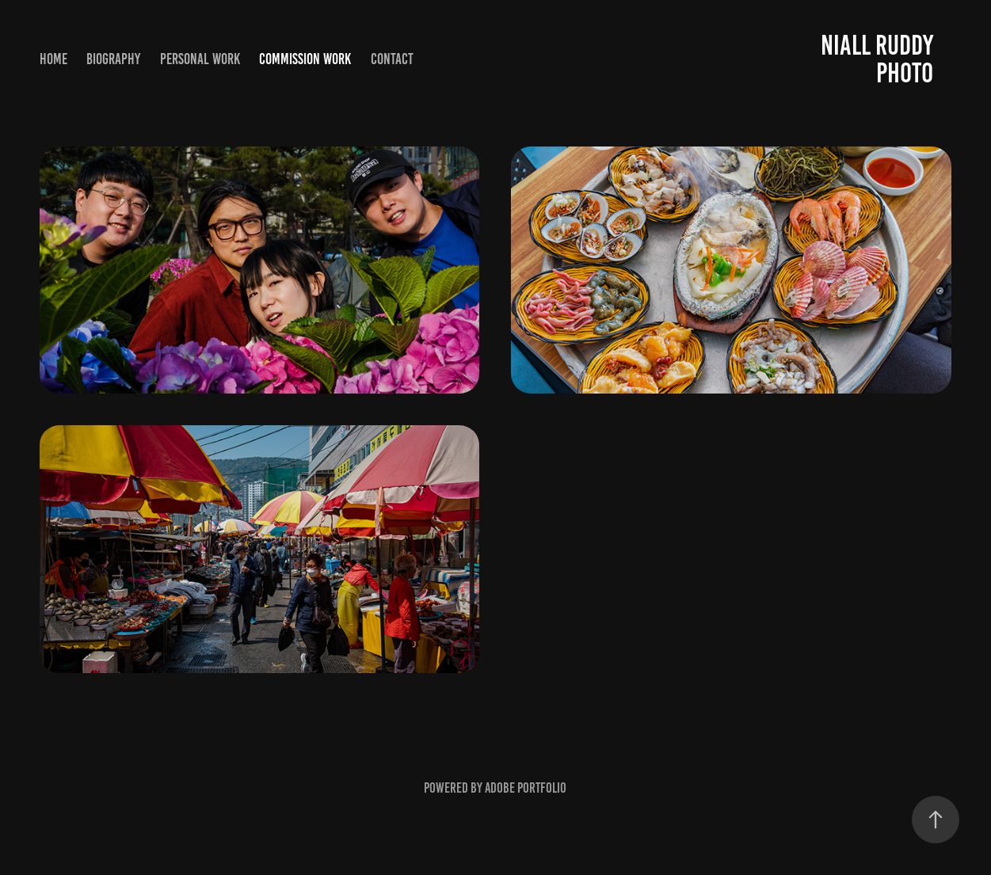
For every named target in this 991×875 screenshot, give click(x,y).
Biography (113, 59)
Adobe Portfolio (525, 788)
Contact (392, 59)
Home (53, 59)
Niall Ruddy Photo (880, 59)
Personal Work (200, 59)
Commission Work (305, 59)
